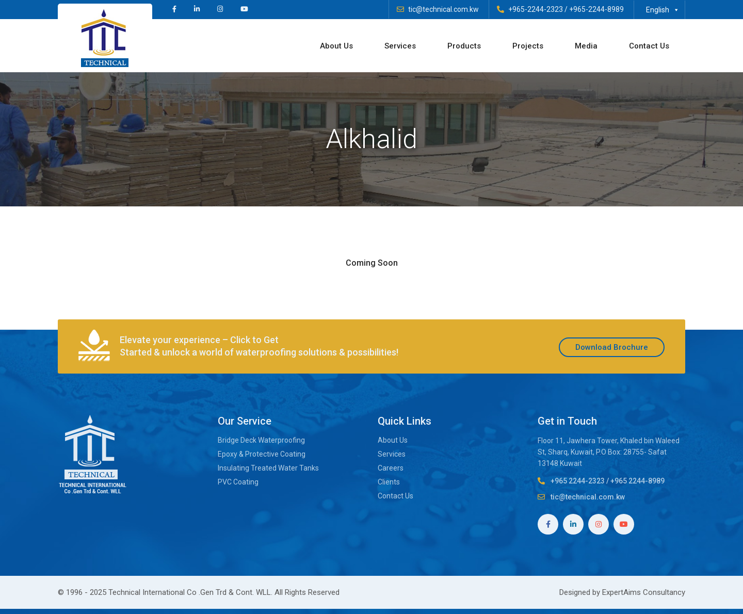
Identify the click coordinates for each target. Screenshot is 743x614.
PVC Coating (238, 482)
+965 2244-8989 (637, 481)
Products (464, 46)
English (663, 10)
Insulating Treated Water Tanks (268, 468)
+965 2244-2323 (578, 481)
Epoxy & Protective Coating (262, 454)
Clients (389, 482)
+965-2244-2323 (535, 9)
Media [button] (586, 46)
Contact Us (649, 46)
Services (400, 46)
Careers (390, 468)
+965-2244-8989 (596, 9)
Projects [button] (527, 46)
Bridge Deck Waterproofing (261, 440)
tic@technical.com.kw (443, 9)
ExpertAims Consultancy (643, 592)
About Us (336, 46)
